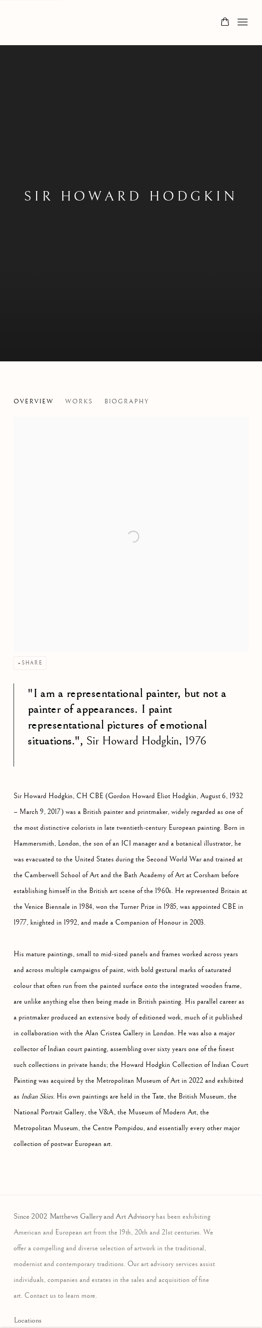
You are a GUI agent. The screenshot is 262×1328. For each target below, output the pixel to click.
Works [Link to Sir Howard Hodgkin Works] (79, 401)
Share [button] (32, 662)
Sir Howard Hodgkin (131, 196)
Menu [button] (241, 22)
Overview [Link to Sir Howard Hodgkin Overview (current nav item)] (34, 401)
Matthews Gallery (27, 22)
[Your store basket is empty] (225, 22)
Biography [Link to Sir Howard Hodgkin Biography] (126, 401)
